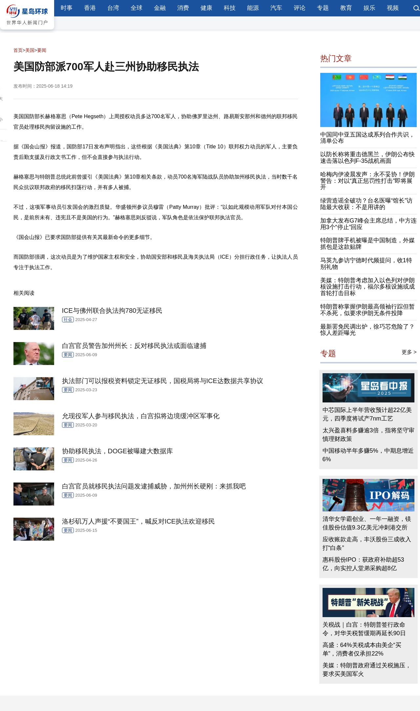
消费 (183, 8)
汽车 (276, 8)
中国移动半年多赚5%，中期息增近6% (368, 455)
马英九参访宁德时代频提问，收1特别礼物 (366, 263)
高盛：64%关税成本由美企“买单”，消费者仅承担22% (362, 649)
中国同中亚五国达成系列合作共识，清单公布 (367, 137)
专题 (323, 8)
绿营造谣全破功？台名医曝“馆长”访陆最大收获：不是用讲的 (366, 203)
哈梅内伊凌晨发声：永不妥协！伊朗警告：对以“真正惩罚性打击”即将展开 (367, 181)
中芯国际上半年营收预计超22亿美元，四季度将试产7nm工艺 (367, 414)
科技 (230, 8)
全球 (136, 8)
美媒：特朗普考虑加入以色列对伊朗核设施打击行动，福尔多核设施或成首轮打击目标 (367, 287)
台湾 (113, 8)
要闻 (41, 50)
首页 (18, 50)
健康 (206, 8)
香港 (90, 8)
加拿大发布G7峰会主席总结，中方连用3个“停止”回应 (368, 223)
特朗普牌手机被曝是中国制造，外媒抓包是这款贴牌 (367, 243)
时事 (67, 8)
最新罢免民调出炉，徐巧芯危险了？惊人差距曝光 (367, 329)
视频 (393, 8)
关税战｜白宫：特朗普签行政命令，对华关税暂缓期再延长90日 (364, 628)
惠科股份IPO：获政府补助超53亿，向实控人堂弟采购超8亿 (363, 563)
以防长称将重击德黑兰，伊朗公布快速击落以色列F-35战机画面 (367, 157)
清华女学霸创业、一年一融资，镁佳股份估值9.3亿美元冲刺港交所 (367, 523)
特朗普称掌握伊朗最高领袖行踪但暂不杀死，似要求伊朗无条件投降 (367, 309)
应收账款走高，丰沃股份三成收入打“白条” (367, 543)
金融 (160, 8)
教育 (346, 8)
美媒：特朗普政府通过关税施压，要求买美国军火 (367, 669)
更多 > (409, 352)
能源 (253, 8)
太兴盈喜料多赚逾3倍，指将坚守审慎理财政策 (368, 434)
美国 (29, 50)
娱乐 (369, 8)
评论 (299, 8)
